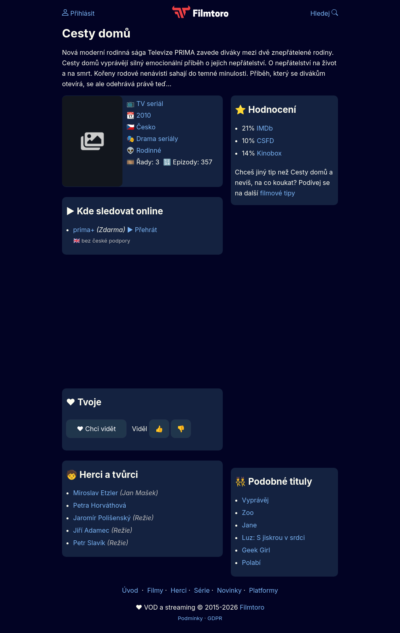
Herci (178, 590)
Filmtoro (252, 607)
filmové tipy (277, 193)
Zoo (248, 512)
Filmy (155, 590)
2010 (144, 115)
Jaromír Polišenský (102, 518)
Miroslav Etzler (95, 493)
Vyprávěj (255, 500)
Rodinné (149, 150)
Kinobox (269, 153)
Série (202, 590)
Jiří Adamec (91, 530)
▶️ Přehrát (142, 230)
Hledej (324, 13)
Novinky (229, 590)
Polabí (251, 562)
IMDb (265, 128)
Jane (249, 525)
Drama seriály (157, 139)
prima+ (84, 230)
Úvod (131, 590)
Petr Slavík (89, 543)
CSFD (265, 141)
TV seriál (150, 104)
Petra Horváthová (99, 505)
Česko (146, 127)
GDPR (214, 618)
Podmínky (190, 618)
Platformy (263, 590)
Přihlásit (78, 13)
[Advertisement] (140, 321)
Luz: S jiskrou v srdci (273, 537)
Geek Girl (256, 550)
